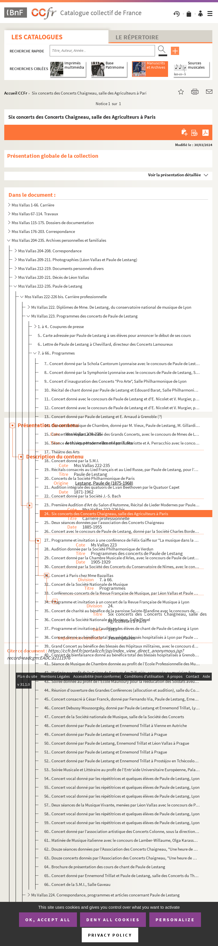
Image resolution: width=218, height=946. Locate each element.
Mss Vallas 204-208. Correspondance (49, 250)
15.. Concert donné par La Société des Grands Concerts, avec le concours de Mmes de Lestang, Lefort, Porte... (122, 434)
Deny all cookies (113, 919)
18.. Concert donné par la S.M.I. (71, 460)
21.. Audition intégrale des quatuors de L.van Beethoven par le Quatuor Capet (111, 487)
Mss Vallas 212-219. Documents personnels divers (61, 268)
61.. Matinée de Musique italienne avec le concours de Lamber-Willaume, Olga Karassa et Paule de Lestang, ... (122, 840)
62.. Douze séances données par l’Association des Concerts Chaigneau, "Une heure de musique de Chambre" (122, 849)
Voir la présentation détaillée (174, 174)
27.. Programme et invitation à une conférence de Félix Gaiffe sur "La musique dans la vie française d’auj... (122, 540)
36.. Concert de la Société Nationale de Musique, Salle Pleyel (97, 619)
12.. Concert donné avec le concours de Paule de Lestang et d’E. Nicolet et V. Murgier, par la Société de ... (122, 407)
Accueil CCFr (15, 93)
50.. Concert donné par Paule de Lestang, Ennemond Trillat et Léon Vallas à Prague (116, 743)
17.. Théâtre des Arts (61, 451)
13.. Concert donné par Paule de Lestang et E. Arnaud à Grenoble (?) (103, 416)
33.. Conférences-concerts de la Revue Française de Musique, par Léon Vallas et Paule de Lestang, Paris (122, 593)
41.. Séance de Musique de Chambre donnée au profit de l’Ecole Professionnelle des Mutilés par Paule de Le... (122, 663)
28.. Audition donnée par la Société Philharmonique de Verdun (98, 549)
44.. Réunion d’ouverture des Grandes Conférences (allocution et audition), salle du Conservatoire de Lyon (122, 690)
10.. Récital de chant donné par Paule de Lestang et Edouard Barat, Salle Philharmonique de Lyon (122, 390)
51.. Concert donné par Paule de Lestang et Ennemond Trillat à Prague (105, 752)
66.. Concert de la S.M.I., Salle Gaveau (77, 884)
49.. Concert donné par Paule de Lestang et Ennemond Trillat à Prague (105, 734)
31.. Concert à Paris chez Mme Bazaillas (78, 575)
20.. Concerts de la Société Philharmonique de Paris (89, 478)
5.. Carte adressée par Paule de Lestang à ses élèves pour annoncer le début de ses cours (114, 335)
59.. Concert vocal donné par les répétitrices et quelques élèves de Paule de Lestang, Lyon (122, 822)
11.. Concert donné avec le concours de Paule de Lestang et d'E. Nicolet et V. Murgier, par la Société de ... (122, 399)
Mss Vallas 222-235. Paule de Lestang (50, 286)
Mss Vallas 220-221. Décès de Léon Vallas (53, 277)
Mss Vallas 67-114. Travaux (35, 213)
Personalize (175, 919)
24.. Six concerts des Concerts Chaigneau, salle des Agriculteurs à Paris (106, 513)
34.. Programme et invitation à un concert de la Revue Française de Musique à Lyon (116, 602)
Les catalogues (36, 36)
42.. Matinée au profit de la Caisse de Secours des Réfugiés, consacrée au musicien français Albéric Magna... (122, 672)
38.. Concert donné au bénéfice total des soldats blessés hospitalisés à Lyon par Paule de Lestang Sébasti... (122, 637)
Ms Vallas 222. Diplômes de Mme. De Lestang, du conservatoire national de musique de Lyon (111, 307)
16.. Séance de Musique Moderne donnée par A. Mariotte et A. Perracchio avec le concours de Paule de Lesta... (122, 443)
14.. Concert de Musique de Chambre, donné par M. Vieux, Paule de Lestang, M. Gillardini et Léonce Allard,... (122, 425)
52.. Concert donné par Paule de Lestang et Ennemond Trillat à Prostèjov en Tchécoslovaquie (122, 760)
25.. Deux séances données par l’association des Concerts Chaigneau (104, 522)
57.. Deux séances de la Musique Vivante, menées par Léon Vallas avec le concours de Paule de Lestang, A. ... (122, 805)
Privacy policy (110, 935)
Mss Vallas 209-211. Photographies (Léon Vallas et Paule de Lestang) (77, 259)
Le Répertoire (137, 37)
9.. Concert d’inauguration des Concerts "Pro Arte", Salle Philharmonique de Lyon (115, 381)
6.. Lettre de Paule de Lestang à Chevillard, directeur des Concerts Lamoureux (105, 344)
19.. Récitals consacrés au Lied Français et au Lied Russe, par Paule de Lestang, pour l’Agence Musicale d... (122, 469)
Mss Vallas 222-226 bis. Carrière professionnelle (66, 296)
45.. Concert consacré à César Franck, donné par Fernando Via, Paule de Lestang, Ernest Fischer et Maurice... (122, 699)
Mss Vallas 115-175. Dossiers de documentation (53, 222)
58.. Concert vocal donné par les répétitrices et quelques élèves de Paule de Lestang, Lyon (122, 813)
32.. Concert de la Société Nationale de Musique (86, 584)
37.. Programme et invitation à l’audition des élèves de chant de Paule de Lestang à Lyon (121, 628)
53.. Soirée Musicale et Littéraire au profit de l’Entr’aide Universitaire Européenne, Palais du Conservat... (122, 769)
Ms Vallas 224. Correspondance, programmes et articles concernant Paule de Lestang (105, 895)
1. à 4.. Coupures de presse (61, 326)
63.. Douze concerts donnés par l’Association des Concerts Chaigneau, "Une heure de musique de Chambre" (122, 858)
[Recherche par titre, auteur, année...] (102, 50)
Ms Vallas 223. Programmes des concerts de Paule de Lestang (84, 316)
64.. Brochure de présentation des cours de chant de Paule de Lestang (104, 866)
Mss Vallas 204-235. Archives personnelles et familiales (59, 240)
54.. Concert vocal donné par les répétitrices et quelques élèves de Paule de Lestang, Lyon (122, 778)
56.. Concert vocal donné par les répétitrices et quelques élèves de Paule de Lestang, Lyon (122, 796)
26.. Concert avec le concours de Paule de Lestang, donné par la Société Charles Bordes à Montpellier (122, 531)
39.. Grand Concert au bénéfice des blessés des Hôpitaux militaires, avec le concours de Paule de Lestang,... (122, 646)
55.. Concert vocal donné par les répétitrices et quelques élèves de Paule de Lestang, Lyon (122, 787)
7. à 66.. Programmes (56, 353)
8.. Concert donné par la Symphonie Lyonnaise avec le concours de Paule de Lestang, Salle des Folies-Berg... (122, 372)
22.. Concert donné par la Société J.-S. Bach (82, 496)
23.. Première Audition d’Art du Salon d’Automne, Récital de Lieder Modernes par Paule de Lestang (122, 504)
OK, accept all (48, 919)
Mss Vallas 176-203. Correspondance (43, 231)
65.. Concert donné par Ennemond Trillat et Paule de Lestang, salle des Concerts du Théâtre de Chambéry (122, 875)
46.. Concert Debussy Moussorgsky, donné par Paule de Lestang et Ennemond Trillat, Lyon (122, 707)
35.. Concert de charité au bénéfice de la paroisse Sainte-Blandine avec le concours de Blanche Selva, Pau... (122, 610)
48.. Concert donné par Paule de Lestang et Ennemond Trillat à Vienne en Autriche (115, 725)
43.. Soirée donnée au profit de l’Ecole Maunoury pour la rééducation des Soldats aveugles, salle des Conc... (122, 681)
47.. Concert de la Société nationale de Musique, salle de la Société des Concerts (114, 716)
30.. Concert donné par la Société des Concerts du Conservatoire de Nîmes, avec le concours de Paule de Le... (122, 566)
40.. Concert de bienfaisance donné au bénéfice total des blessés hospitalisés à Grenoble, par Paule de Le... (122, 655)
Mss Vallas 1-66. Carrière (33, 205)
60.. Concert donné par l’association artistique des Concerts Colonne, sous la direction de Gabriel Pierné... (122, 831)
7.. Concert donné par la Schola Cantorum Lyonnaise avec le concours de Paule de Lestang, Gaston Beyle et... (122, 363)
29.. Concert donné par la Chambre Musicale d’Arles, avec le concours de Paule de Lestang (122, 557)
